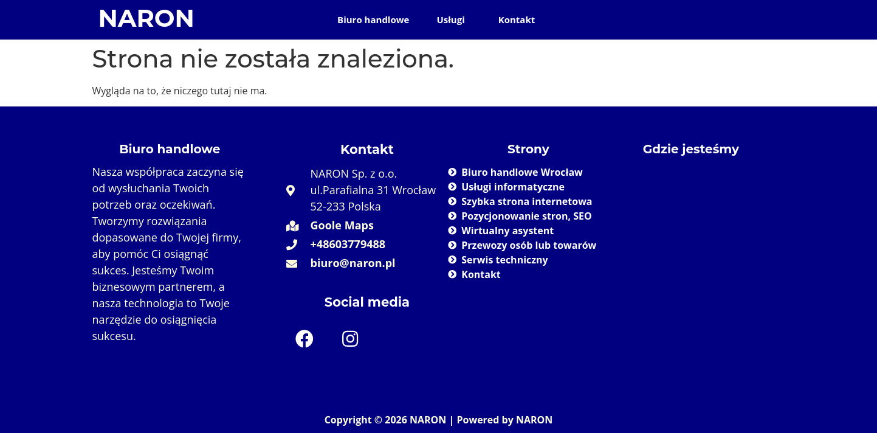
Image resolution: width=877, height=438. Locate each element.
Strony (528, 149)
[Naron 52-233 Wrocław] (690, 251)
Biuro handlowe (373, 19)
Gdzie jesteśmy (691, 149)
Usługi (450, 19)
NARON (146, 18)
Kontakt (516, 19)
